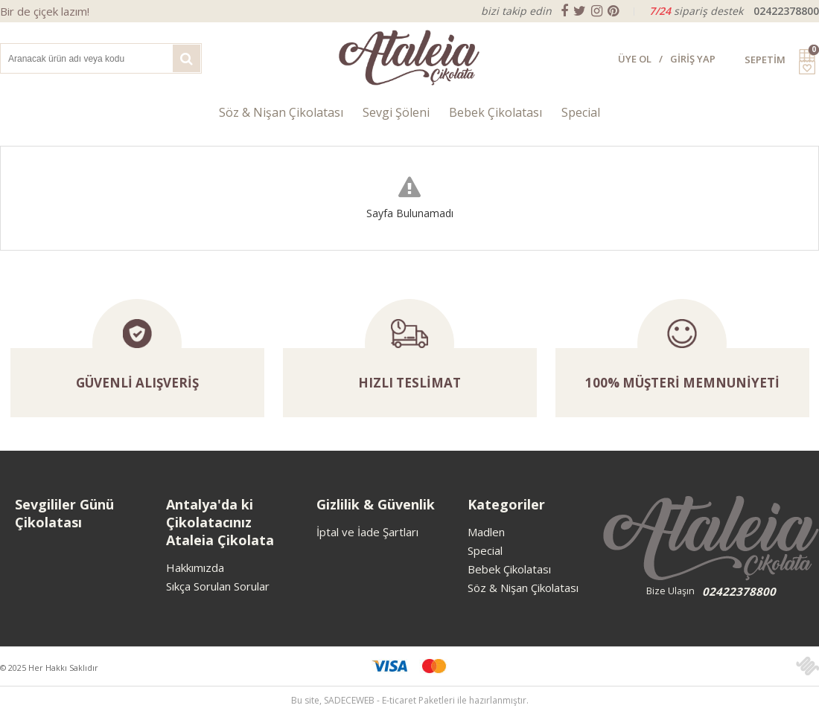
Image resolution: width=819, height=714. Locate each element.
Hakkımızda (195, 567)
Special (580, 112)
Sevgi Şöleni (396, 112)
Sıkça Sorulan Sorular (218, 586)
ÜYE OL (634, 58)
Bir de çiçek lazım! (44, 11)
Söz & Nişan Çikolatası (281, 112)
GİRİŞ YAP (693, 58)
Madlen (486, 531)
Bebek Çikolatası (495, 112)
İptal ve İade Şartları (367, 531)
